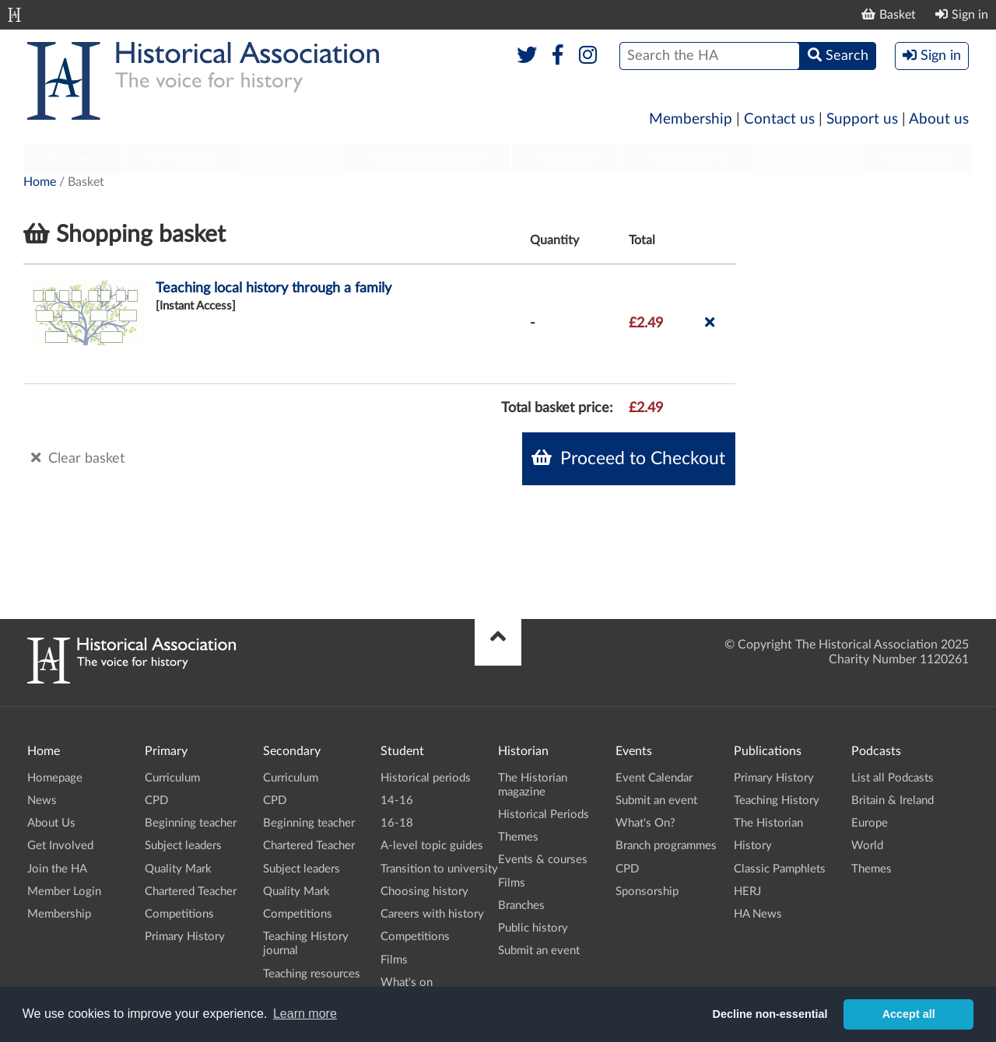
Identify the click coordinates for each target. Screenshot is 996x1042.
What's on (407, 982)
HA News (758, 914)
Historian (566, 158)
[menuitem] (72, 159)
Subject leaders (183, 845)
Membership (690, 119)
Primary (72, 158)
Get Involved (60, 845)
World (867, 845)
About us (939, 119)
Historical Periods (543, 814)
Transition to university (439, 869)
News (42, 800)
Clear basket (77, 458)
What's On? (645, 823)
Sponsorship (647, 891)
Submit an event (539, 950)
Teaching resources (311, 974)
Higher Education (427, 158)
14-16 (397, 800)
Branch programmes (666, 845)
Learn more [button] (305, 1013)
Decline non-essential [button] (770, 1014)
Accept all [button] (908, 1014)
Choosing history (424, 891)
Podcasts (807, 158)
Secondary (182, 158)
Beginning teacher (191, 823)
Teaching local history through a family (273, 288)
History (753, 845)
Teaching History (776, 800)
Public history (533, 928)
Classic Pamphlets (780, 869)
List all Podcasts (892, 778)
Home (39, 182)
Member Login (64, 891)
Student (292, 158)
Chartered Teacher (191, 891)
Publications (687, 158)
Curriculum (172, 778)
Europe (869, 823)
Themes (518, 837)
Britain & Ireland (892, 800)
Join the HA (57, 869)
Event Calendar (654, 778)
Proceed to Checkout (628, 458)
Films (394, 960)
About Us (51, 823)
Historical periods (426, 778)
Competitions (179, 914)
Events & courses (542, 859)
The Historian (768, 823)
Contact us (779, 119)
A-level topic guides (432, 845)
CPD (156, 800)
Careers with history (432, 914)
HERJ (747, 891)
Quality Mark (178, 869)
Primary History (185, 936)
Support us (862, 119)
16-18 (397, 823)
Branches (917, 158)
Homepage (54, 778)
